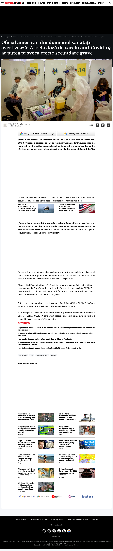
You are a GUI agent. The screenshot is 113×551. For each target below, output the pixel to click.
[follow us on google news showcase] (41, 496)
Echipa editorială (21, 520)
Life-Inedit (75, 3)
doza (31, 355)
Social (65, 3)
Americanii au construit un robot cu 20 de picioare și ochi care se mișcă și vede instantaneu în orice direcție (26, 417)
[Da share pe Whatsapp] (108, 125)
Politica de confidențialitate (78, 520)
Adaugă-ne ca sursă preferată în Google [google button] (37, 133)
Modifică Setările (56, 525)
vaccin (53, 355)
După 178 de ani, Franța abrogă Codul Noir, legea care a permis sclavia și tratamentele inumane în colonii (26, 443)
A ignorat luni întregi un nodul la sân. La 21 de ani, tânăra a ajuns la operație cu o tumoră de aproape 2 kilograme (27, 472)
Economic (31, 3)
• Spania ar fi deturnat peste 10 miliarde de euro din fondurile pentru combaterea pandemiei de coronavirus (56, 329)
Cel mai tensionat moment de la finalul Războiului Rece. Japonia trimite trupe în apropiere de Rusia (68, 417)
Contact (95, 520)
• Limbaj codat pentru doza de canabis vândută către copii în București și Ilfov (50, 348)
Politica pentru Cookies (39, 520)
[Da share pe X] (103, 125)
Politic (41, 3)
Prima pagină (5, 37)
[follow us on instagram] (72, 496)
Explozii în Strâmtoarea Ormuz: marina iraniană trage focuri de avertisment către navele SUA (27, 207)
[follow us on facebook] (87, 496)
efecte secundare (42, 355)
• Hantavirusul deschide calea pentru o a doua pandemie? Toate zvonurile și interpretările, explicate (55, 334)
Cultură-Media (89, 3)
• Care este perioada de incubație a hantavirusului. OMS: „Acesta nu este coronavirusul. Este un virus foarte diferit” (56, 343)
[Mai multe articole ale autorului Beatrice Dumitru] (5, 125)
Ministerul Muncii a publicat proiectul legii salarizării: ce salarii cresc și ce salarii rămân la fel (26, 486)
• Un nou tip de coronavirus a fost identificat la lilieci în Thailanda (45, 339)
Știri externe (53, 3)
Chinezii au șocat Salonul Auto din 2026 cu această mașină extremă (68, 472)
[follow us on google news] (25, 496)
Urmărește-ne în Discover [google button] (76, 133)
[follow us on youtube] (56, 496)
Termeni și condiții (58, 520)
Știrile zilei (19, 3)
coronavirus (23, 355)
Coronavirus (15, 37)
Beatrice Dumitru (14, 126)
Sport (101, 3)
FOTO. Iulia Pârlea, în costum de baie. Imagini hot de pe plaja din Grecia (26, 458)
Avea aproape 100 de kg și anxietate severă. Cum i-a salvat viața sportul (27, 429)
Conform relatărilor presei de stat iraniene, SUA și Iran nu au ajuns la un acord (67, 207)
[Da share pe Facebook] (97, 125)
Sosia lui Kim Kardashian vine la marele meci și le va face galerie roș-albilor (67, 429)
